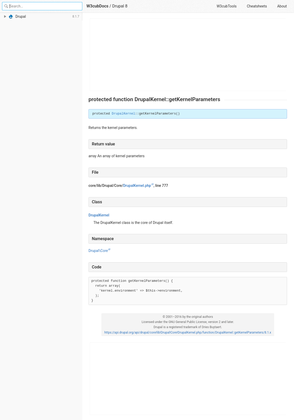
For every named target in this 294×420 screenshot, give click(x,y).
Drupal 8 (119, 6)
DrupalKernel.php (137, 185)
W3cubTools (226, 6)
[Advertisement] (188, 55)
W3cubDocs (97, 6)
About (282, 6)
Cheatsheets (257, 6)
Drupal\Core (98, 251)
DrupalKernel (123, 114)
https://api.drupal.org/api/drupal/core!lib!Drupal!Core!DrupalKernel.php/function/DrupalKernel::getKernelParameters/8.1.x (187, 332)
